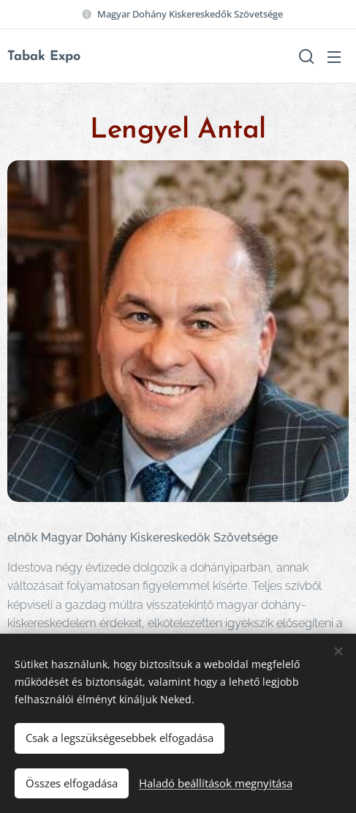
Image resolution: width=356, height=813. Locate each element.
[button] (304, 56)
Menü (334, 57)
